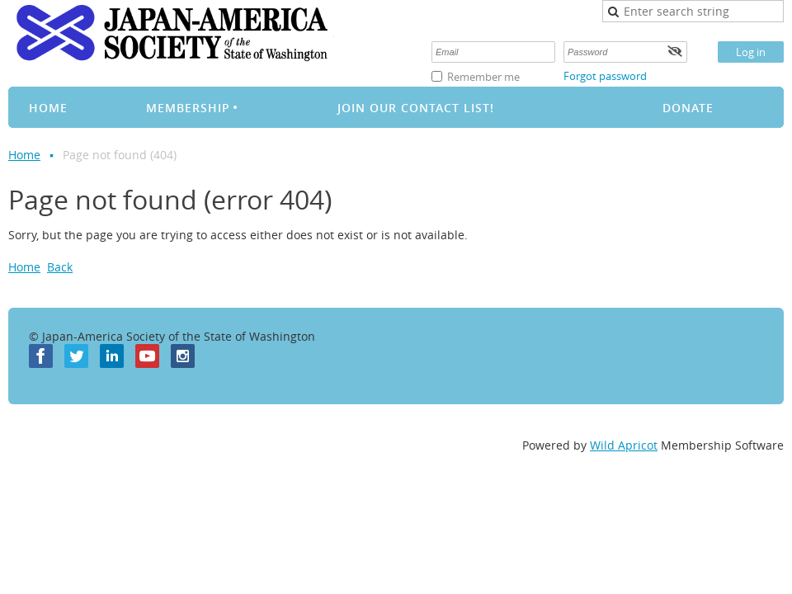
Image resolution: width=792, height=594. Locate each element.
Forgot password (605, 75)
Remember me (483, 76)
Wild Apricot (624, 445)
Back (60, 267)
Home (24, 155)
